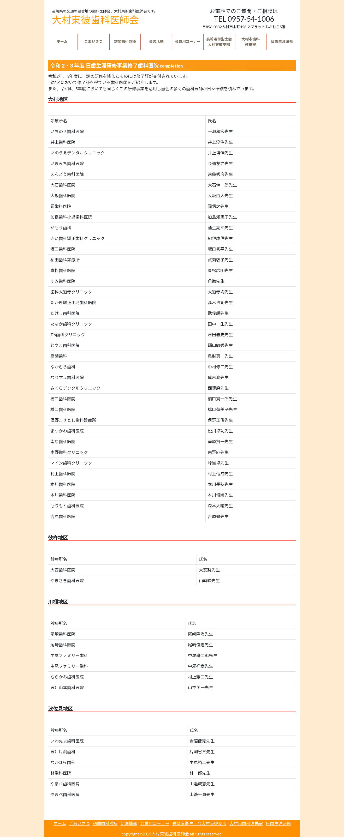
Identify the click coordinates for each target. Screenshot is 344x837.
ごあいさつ (93, 41)
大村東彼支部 (219, 42)
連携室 (250, 42)
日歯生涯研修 (282, 41)
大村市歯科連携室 (246, 823)
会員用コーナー (187, 41)
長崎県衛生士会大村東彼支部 (199, 823)
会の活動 (156, 41)
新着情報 (129, 823)
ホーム (62, 41)
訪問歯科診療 (125, 41)
